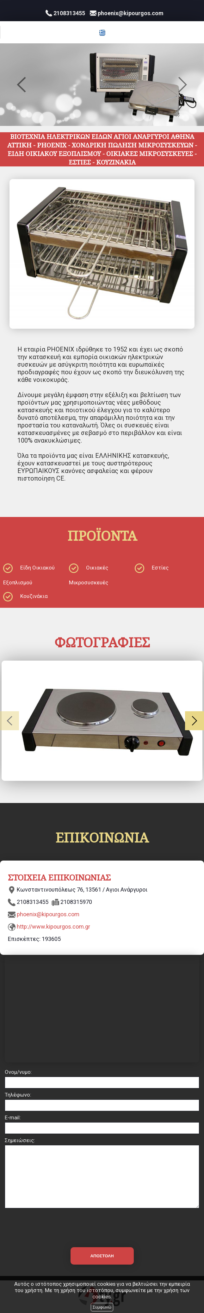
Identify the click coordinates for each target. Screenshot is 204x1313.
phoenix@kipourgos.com (48, 914)
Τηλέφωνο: (18, 1095)
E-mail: (13, 1117)
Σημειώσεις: (20, 1140)
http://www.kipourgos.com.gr (53, 926)
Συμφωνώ (102, 1307)
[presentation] (102, 1223)
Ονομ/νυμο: (18, 1072)
